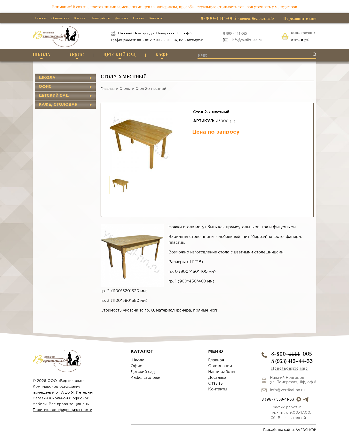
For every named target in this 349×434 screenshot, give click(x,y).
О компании (60, 18)
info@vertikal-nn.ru (247, 40)
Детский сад (120, 54)
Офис (77, 54)
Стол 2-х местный (150, 88)
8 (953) (292, 361)
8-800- (291, 353)
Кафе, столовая (58, 105)
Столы (125, 88)
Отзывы (138, 18)
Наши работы (100, 18)
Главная (41, 18)
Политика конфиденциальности (62, 409)
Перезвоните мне (299, 18)
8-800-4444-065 (235, 33)
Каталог (80, 18)
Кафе (161, 54)
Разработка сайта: (289, 430)
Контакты (156, 18)
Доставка (121, 18)
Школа (41, 54)
